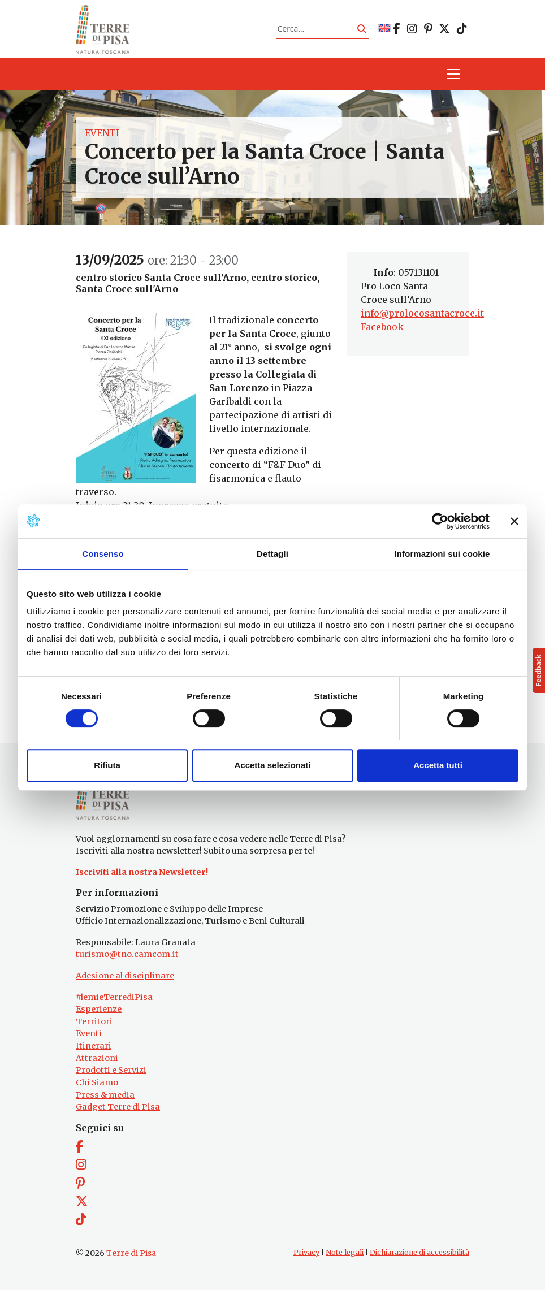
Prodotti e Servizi (111, 1076)
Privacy (306, 1257)
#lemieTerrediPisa (114, 1002)
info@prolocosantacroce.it (422, 316)
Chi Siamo (97, 1087)
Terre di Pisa (131, 1258)
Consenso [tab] (102, 553)
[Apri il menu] (453, 77)
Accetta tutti (437, 765)
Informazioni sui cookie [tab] (442, 553)
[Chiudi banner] (514, 521)
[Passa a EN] (384, 30)
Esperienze (99, 1015)
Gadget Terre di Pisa (118, 1112)
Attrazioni (97, 1063)
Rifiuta (107, 765)
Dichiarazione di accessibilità (419, 1257)
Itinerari (93, 1051)
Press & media (105, 1100)
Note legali (345, 1257)
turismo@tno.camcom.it (127, 960)
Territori (94, 1026)
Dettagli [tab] (272, 553)
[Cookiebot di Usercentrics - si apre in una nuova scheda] (440, 521)
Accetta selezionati (272, 765)
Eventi (102, 135)
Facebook (383, 329)
